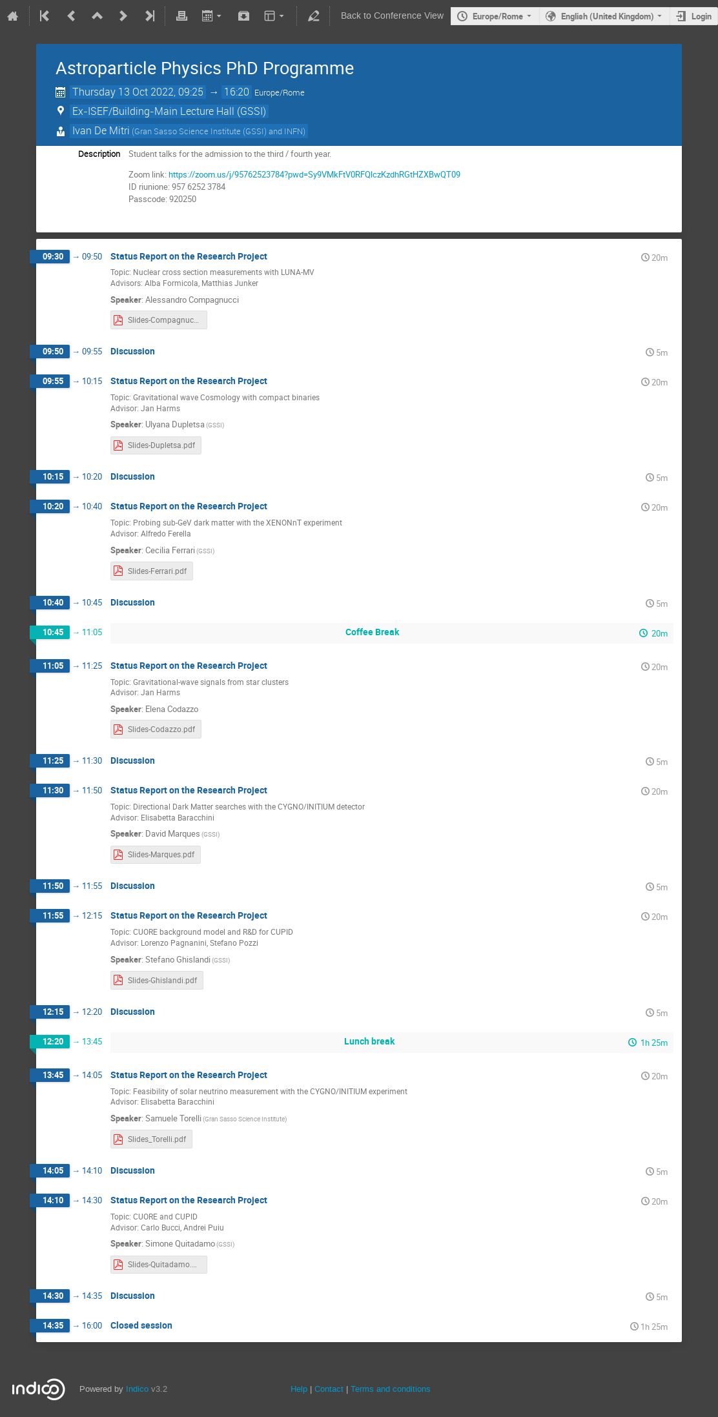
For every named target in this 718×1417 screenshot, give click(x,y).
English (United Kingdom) (607, 16)
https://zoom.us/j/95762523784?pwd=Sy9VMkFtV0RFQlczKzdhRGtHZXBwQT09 (314, 174)
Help (299, 1388)
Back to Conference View (392, 16)
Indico (137, 1388)
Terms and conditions (391, 1388)
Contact (329, 1388)
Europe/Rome (498, 16)
